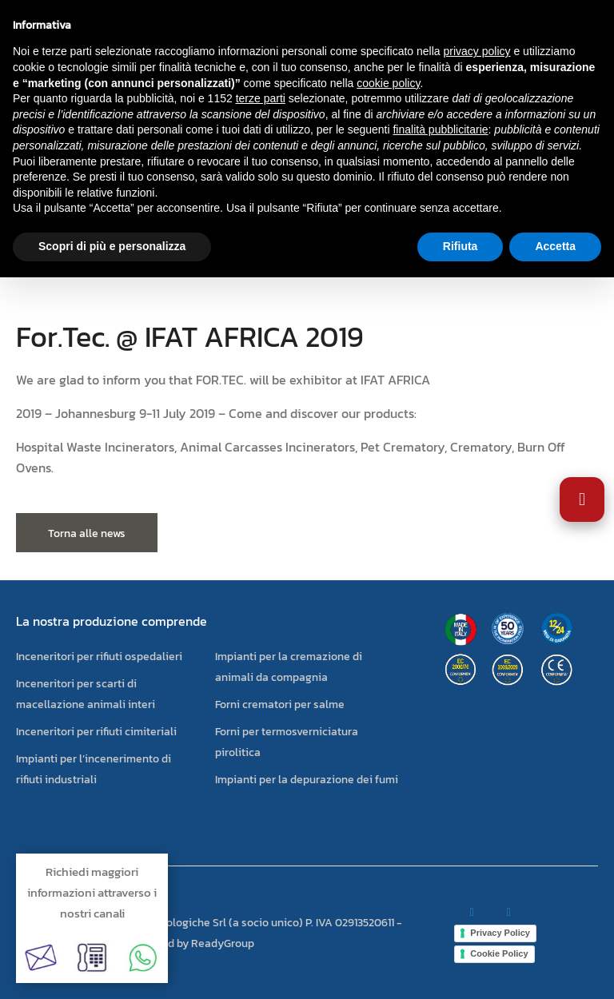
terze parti (260, 98)
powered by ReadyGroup (193, 943)
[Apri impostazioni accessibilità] (582, 499)
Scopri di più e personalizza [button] (111, 246)
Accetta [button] (555, 246)
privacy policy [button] (477, 51)
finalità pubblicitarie (440, 129)
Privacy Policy (500, 932)
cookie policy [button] (388, 83)
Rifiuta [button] (460, 246)
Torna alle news (87, 533)
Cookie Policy (499, 953)
